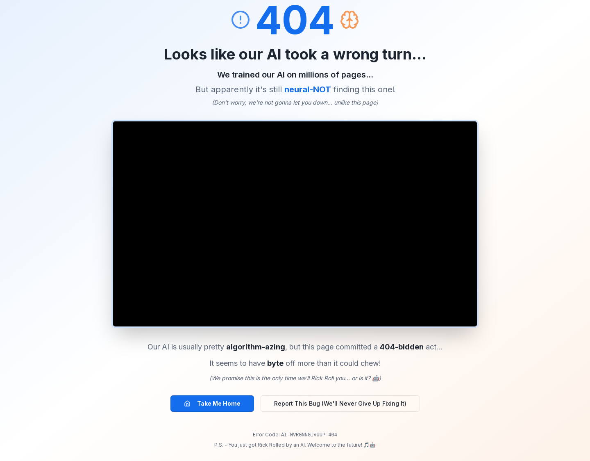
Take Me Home (212, 403)
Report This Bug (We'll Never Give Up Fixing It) (340, 403)
